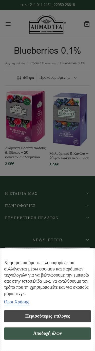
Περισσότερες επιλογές (47, 316)
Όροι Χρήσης (16, 302)
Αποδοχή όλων (47, 333)
